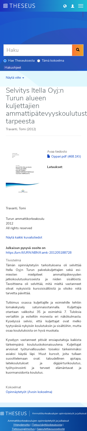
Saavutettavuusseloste (51, 429)
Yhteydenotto (21, 425)
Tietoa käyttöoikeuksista (47, 425)
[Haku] (37, 50)
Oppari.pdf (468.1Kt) (64, 156)
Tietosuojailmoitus (23, 429)
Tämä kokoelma (50, 60)
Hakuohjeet (13, 67)
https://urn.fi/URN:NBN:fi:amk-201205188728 (38, 252)
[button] (65, 6)
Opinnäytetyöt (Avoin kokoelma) (29, 392)
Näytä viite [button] (15, 77)
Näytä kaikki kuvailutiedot (24, 237)
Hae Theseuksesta (19, 60)
